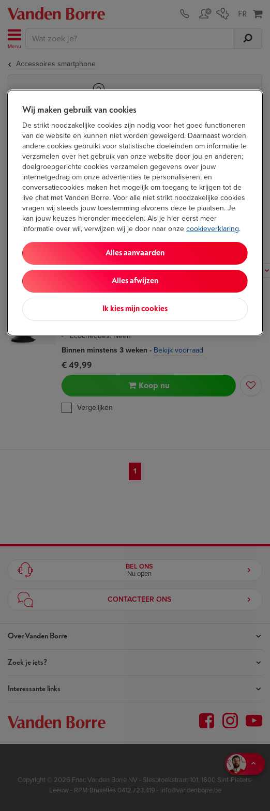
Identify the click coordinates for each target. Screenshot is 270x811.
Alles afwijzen (135, 281)
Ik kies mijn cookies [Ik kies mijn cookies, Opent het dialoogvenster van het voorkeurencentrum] (135, 309)
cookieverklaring (212, 228)
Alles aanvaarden (135, 253)
